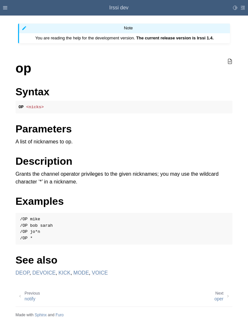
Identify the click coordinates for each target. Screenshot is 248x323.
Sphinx (40, 315)
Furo (60, 315)
